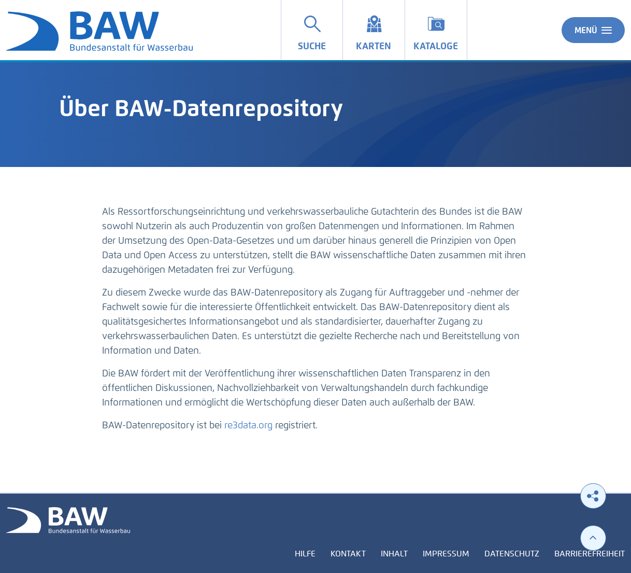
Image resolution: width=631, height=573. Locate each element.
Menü (593, 30)
